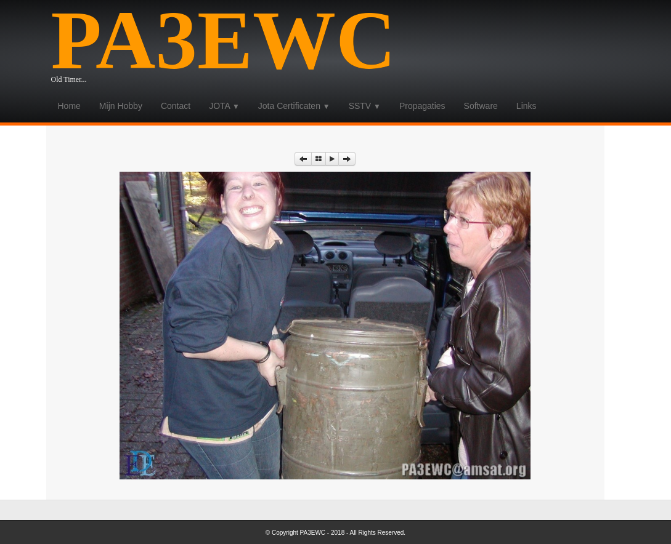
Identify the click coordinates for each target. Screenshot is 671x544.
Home (69, 106)
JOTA (224, 106)
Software (481, 106)
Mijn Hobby (120, 106)
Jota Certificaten (294, 106)
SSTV (365, 106)
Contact (175, 106)
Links (526, 106)
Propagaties (422, 106)
